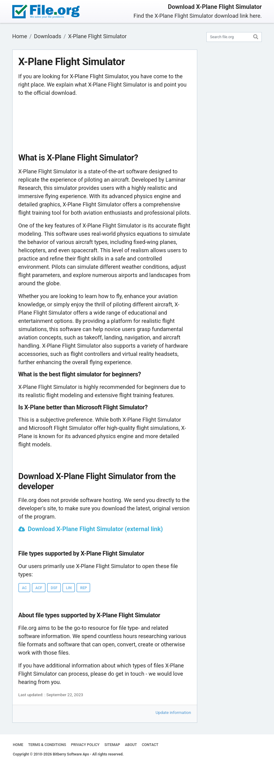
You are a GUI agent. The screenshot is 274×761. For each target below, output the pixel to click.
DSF (54, 588)
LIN (69, 588)
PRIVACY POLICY (85, 745)
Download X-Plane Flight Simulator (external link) (95, 529)
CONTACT (150, 745)
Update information (173, 712)
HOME (18, 745)
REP (83, 588)
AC (24, 588)
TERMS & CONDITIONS (47, 745)
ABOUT (131, 745)
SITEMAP (112, 745)
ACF (38, 588)
